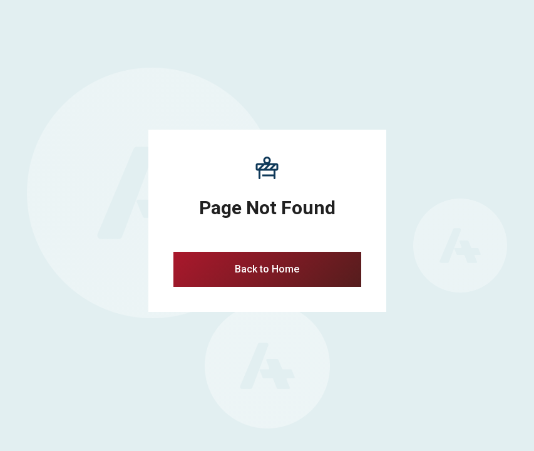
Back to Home (267, 269)
